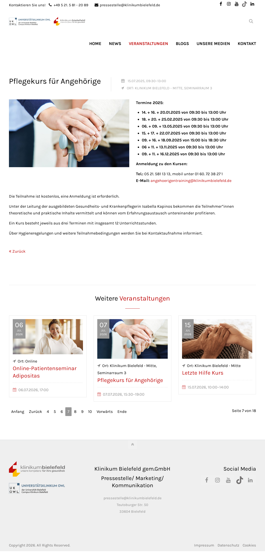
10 (90, 411)
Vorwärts (105, 411)
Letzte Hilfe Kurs (202, 372)
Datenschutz (228, 545)
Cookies (249, 545)
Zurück (18, 251)
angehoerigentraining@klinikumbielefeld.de (191, 180)
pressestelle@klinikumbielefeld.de (127, 5)
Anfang (17, 411)
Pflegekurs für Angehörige (130, 380)
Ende (122, 411)
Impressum (204, 545)
